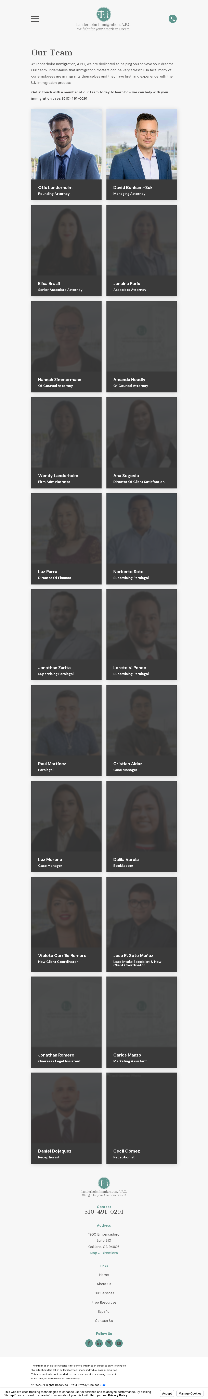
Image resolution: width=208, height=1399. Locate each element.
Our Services (104, 1293)
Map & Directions (104, 1253)
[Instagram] (109, 1343)
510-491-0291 (104, 1212)
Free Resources (103, 1302)
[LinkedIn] (99, 1343)
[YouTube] (119, 1343)
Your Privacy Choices (88, 1385)
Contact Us (104, 1320)
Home (104, 1275)
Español (104, 1311)
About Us (104, 1284)
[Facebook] (89, 1343)
